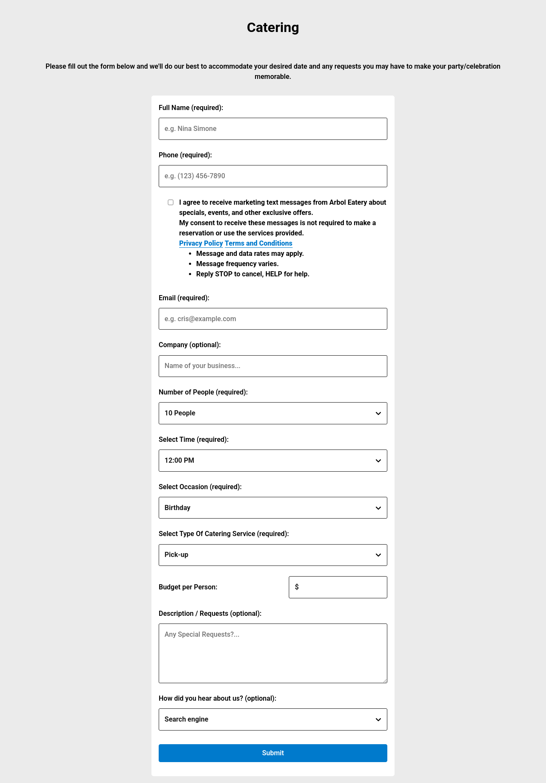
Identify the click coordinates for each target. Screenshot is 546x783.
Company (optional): (190, 345)
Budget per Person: (188, 587)
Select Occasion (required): (200, 487)
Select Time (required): (194, 439)
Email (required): (184, 298)
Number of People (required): (203, 392)
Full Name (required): (191, 108)
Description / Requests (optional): (210, 613)
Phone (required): (185, 155)
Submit (273, 753)
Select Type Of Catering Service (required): (224, 534)
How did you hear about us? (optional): (217, 698)
